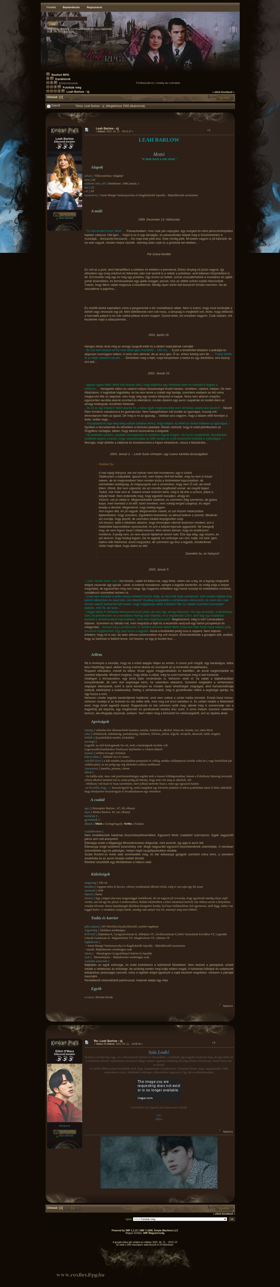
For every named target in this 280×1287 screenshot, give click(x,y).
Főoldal (51, 7)
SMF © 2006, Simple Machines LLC (159, 1230)
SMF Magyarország (153, 1233)
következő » (227, 92)
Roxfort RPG (60, 75)
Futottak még (72, 87)
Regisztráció (94, 7)
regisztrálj (106, 28)
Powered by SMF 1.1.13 (125, 1230)
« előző (217, 92)
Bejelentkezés (71, 7)
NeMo (128, 823)
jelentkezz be (86, 28)
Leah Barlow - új (77, 91)
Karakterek (62, 79)
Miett (98, 823)
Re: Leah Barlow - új (108, 1041)
